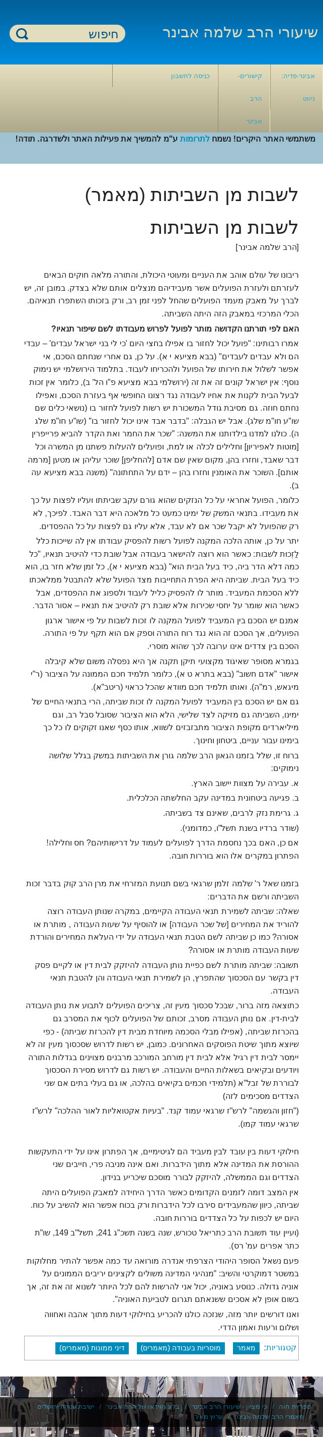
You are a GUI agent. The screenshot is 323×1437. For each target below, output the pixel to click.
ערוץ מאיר (208, 1416)
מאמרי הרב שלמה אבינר (269, 1416)
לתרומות (195, 139)
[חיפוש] (73, 34)
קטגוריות (281, 1347)
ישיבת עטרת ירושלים (65, 1406)
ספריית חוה (295, 1406)
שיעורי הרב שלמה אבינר (240, 32)
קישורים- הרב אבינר (250, 98)
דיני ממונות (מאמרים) (92, 1348)
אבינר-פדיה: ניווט (298, 87)
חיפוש (22, 33)
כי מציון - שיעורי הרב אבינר (229, 1406)
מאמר (246, 1348)
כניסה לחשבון (190, 76)
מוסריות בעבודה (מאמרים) (181, 1348)
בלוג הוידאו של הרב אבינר (143, 1406)
